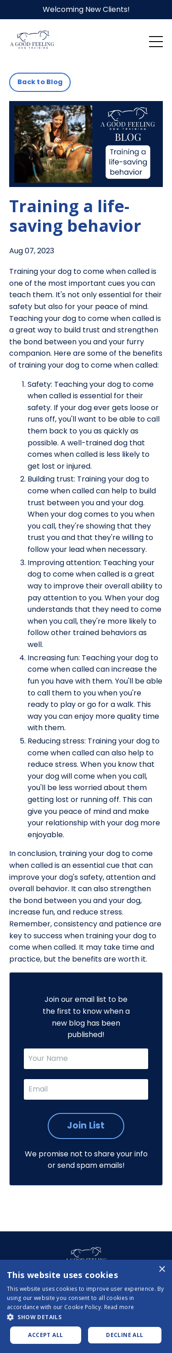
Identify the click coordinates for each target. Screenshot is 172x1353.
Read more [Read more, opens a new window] (119, 1307)
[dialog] (86, 1306)
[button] (86, 1316)
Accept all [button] (45, 1335)
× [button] (161, 1269)
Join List (86, 1125)
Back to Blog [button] (39, 81)
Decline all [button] (124, 1335)
